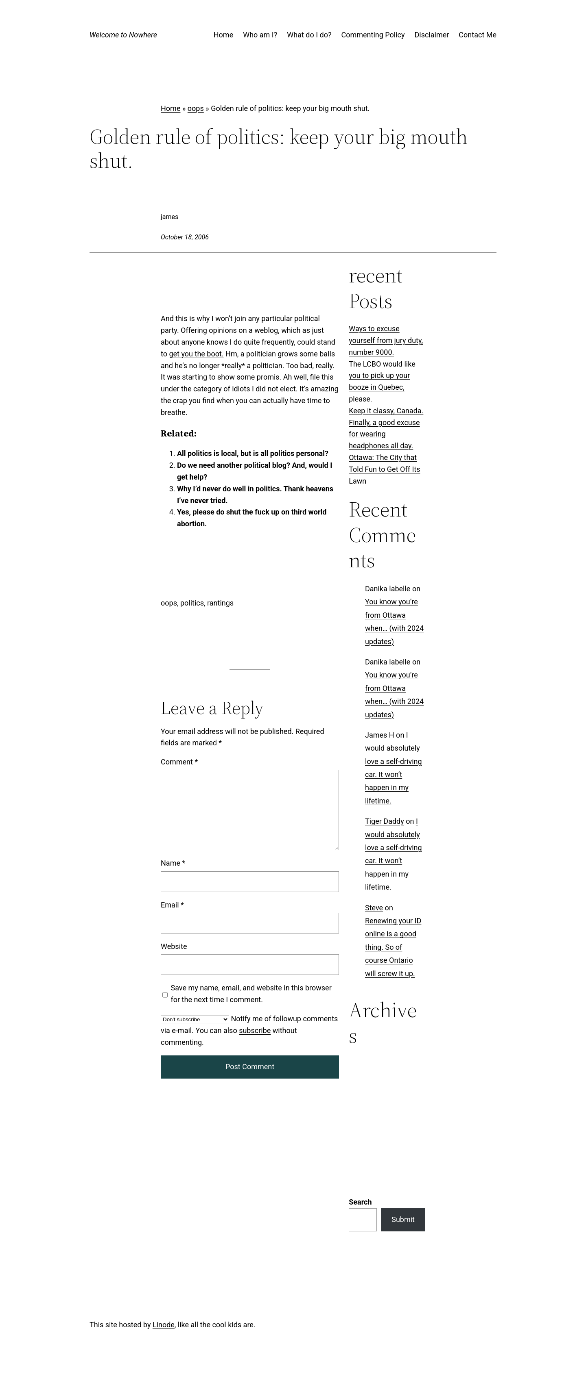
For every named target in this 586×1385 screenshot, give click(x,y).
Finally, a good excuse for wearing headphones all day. (384, 434)
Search (360, 1096)
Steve (374, 907)
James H (379, 735)
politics (192, 603)
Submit (403, 1114)
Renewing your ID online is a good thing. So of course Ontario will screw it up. (393, 947)
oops (196, 108)
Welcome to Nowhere (123, 34)
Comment (179, 762)
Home (170, 108)
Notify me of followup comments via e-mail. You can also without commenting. (249, 1030)
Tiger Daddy (384, 821)
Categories (366, 1063)
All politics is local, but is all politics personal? (252, 453)
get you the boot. (196, 354)
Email (172, 905)
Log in (171, 1328)
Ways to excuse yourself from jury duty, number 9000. (386, 340)
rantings (220, 603)
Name (173, 863)
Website (174, 946)
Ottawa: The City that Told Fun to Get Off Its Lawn (384, 469)
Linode (164, 1219)
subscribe (255, 1030)
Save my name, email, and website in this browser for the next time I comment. (251, 993)
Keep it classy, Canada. (386, 410)
